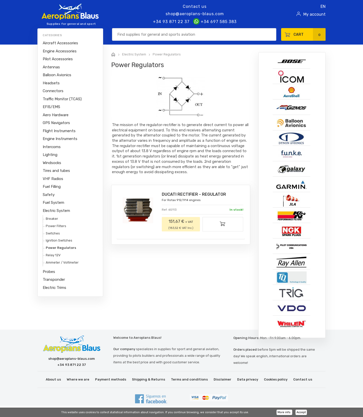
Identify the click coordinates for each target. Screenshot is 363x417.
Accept (301, 412)
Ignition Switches (59, 240)
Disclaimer (222, 379)
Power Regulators (61, 248)
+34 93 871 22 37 (171, 21)
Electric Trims (54, 287)
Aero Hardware (56, 115)
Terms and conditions (189, 379)
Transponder (54, 279)
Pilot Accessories (58, 59)
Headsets (51, 83)
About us (53, 379)
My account (314, 14)
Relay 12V (53, 255)
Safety (49, 194)
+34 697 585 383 (215, 21)
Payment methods (110, 379)
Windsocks (52, 163)
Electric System (56, 210)
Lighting (50, 154)
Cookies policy (275, 379)
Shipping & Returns (148, 379)
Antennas (51, 67)
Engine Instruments (60, 138)
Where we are (78, 379)
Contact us (195, 6)
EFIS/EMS (51, 107)
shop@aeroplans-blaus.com (195, 13)
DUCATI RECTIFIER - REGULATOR (194, 194)
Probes (49, 271)
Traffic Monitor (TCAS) (62, 99)
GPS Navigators (56, 123)
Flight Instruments (59, 131)
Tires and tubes (56, 170)
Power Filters (56, 226)
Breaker (52, 219)
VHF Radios (53, 178)
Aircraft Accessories (60, 43)
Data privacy (247, 379)
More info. (284, 412)
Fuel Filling (52, 186)
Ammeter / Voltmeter (62, 262)
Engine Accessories (60, 51)
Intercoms (52, 147)
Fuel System (53, 202)
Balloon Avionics (57, 75)
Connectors (53, 91)
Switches (53, 233)
